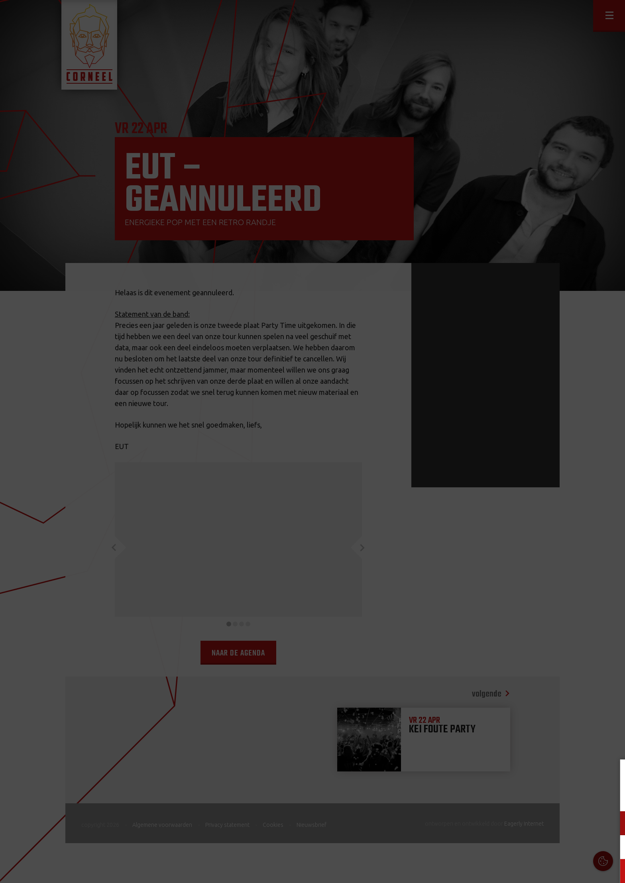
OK (613, 870)
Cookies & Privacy (528, 775)
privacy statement (585, 796)
